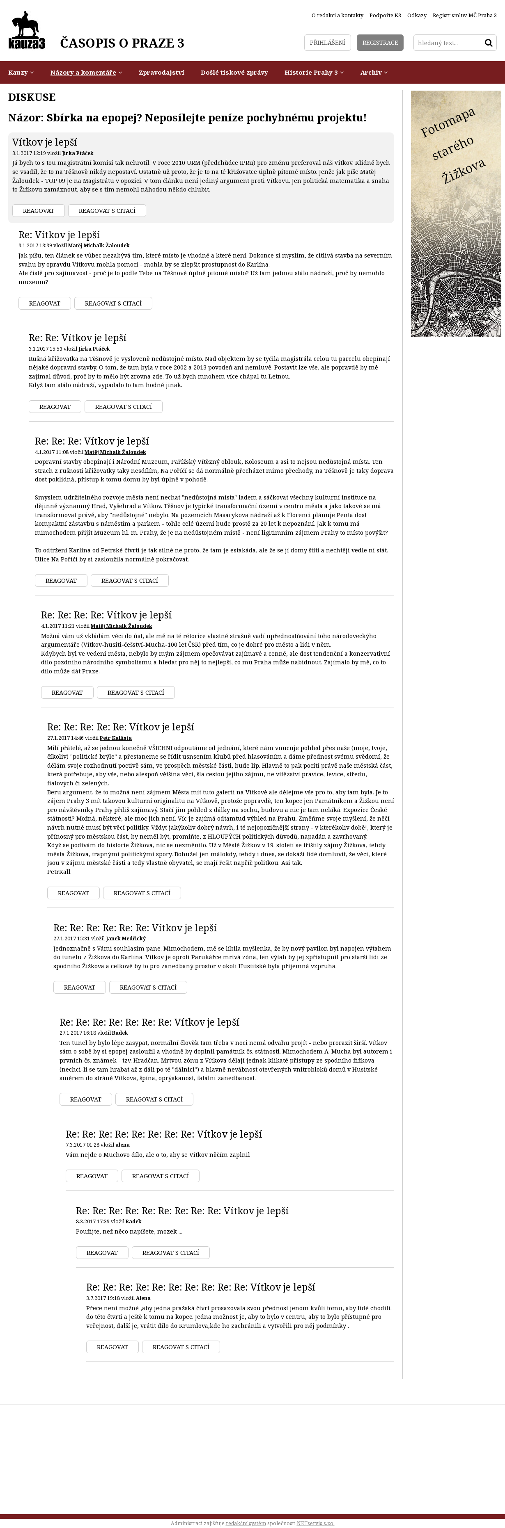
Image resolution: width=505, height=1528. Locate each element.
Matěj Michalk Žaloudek (99, 245)
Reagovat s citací (107, 210)
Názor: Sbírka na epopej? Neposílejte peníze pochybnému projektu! (187, 117)
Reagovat (38, 210)
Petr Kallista (116, 737)
